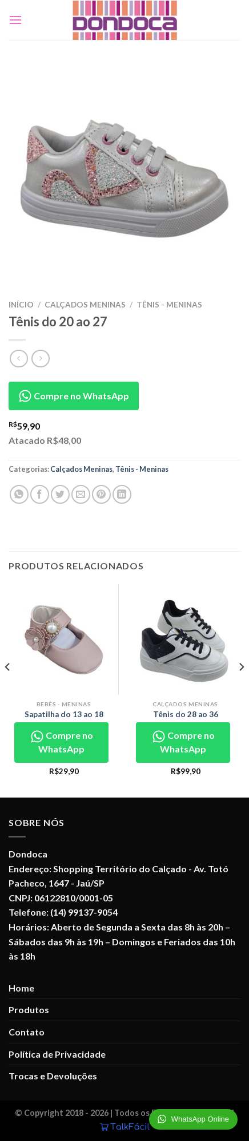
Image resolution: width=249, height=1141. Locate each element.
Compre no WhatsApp (73, 396)
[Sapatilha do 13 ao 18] (64, 639)
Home (21, 987)
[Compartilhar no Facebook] (39, 494)
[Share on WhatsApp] (19, 494)
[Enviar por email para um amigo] (80, 494)
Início (21, 304)
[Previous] (8, 689)
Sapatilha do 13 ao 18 (64, 714)
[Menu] (15, 20)
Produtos (29, 1009)
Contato (27, 1031)
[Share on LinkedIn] (122, 494)
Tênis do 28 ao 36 (185, 714)
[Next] (241, 689)
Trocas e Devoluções (53, 1075)
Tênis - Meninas (169, 304)
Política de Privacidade (57, 1054)
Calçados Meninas (85, 304)
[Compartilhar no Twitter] (60, 494)
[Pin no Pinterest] (101, 494)
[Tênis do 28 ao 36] (185, 639)
